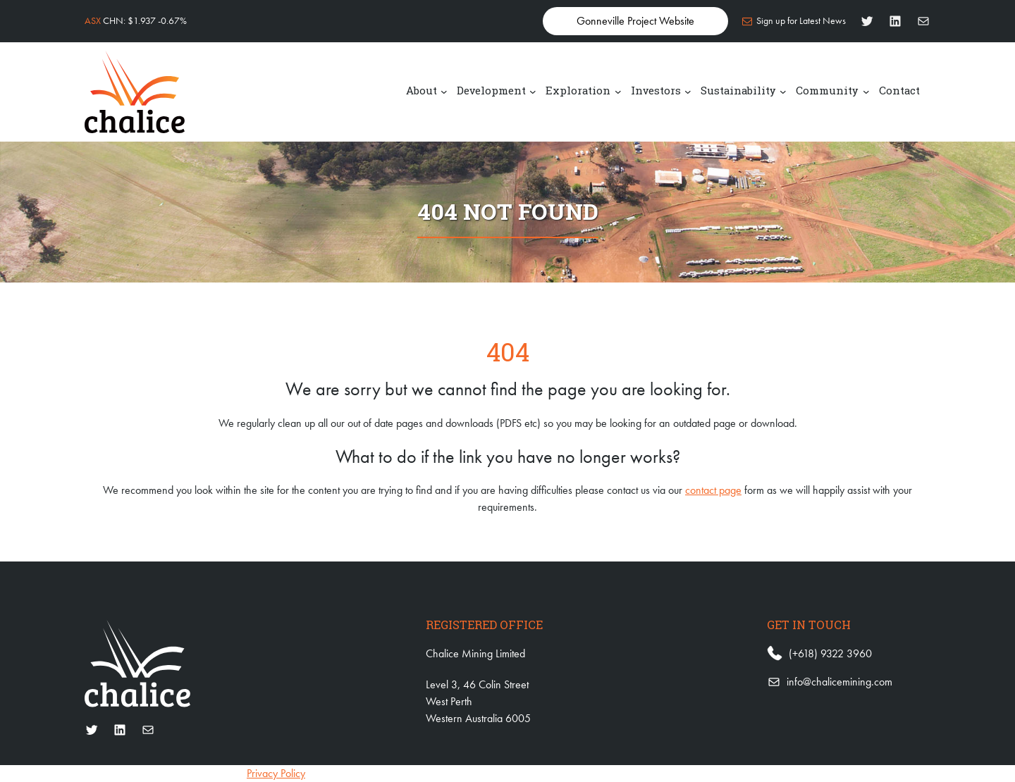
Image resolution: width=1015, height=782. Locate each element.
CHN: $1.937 (136, 20)
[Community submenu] (866, 90)
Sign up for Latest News (801, 20)
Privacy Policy (276, 773)
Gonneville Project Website (635, 20)
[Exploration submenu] (618, 90)
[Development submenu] (532, 90)
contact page (713, 490)
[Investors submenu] (687, 90)
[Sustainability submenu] (783, 90)
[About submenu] (444, 90)
